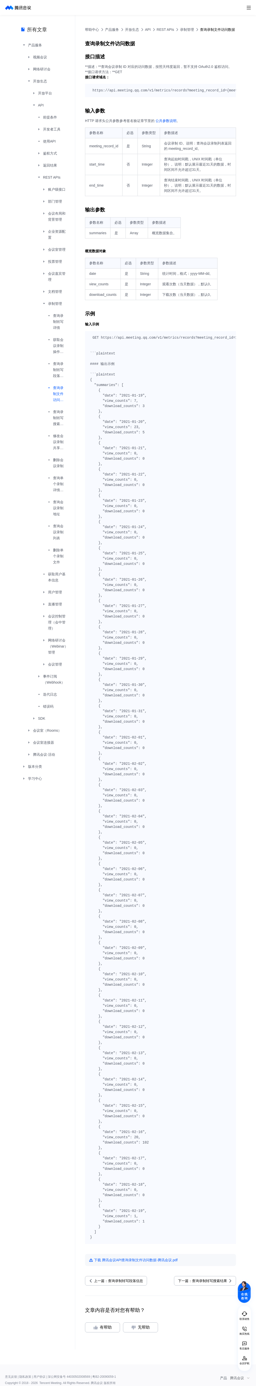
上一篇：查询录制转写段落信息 (118, 1281)
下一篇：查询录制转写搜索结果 (202, 1281)
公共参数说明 (166, 121)
